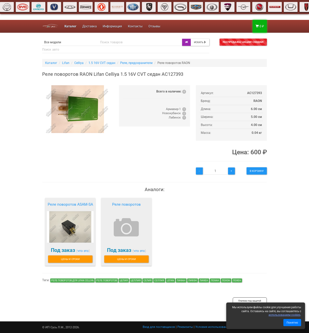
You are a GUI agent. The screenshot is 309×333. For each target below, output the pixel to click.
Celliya (79, 63)
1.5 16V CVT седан (101, 63)
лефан (215, 280)
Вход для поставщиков (159, 327)
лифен (204, 280)
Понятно (292, 322)
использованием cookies (284, 314)
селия (147, 280)
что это (83, 251)
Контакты (135, 26)
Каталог (51, 63)
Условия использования (212, 327)
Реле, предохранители (136, 63)
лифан (181, 280)
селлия (159, 280)
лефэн (226, 280)
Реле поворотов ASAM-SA (70, 204)
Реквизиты (185, 327)
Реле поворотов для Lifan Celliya (72, 280)
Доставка (89, 26)
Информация (112, 26)
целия (124, 280)
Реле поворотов (126, 204)
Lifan (65, 63)
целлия (136, 280)
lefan (170, 280)
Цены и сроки (70, 259)
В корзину (257, 170)
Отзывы (154, 26)
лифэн (192, 280)
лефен (237, 280)
